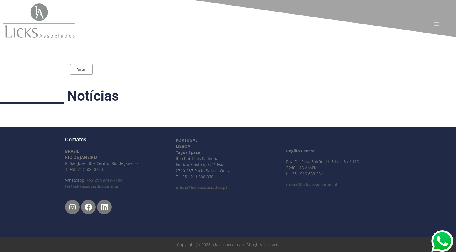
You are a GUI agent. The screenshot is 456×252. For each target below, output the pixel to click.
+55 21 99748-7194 (104, 180)
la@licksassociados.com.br (92, 186)
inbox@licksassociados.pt (201, 187)
